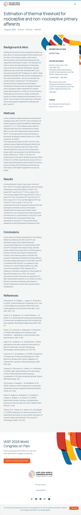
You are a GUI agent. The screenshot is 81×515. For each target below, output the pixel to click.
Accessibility (40, 490)
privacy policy (45, 510)
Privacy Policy (40, 485)
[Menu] (75, 3)
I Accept (74, 508)
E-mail (65, 77)
